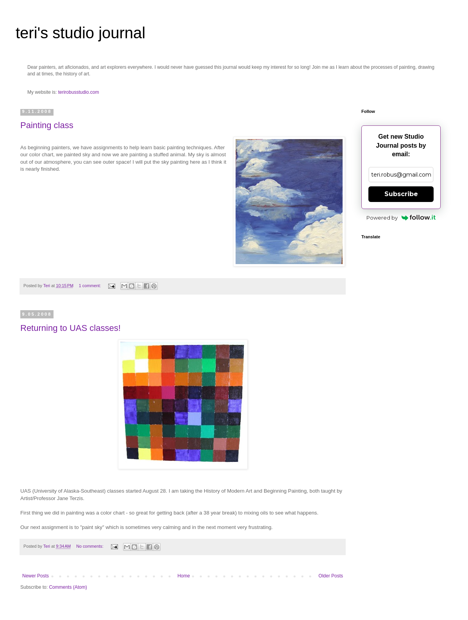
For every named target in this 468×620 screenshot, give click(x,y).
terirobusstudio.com (78, 92)
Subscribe (401, 194)
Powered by (401, 217)
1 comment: (90, 285)
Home (183, 576)
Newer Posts (35, 576)
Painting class (46, 125)
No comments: (90, 546)
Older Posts (330, 576)
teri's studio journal (80, 32)
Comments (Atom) (68, 587)
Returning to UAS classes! (70, 328)
